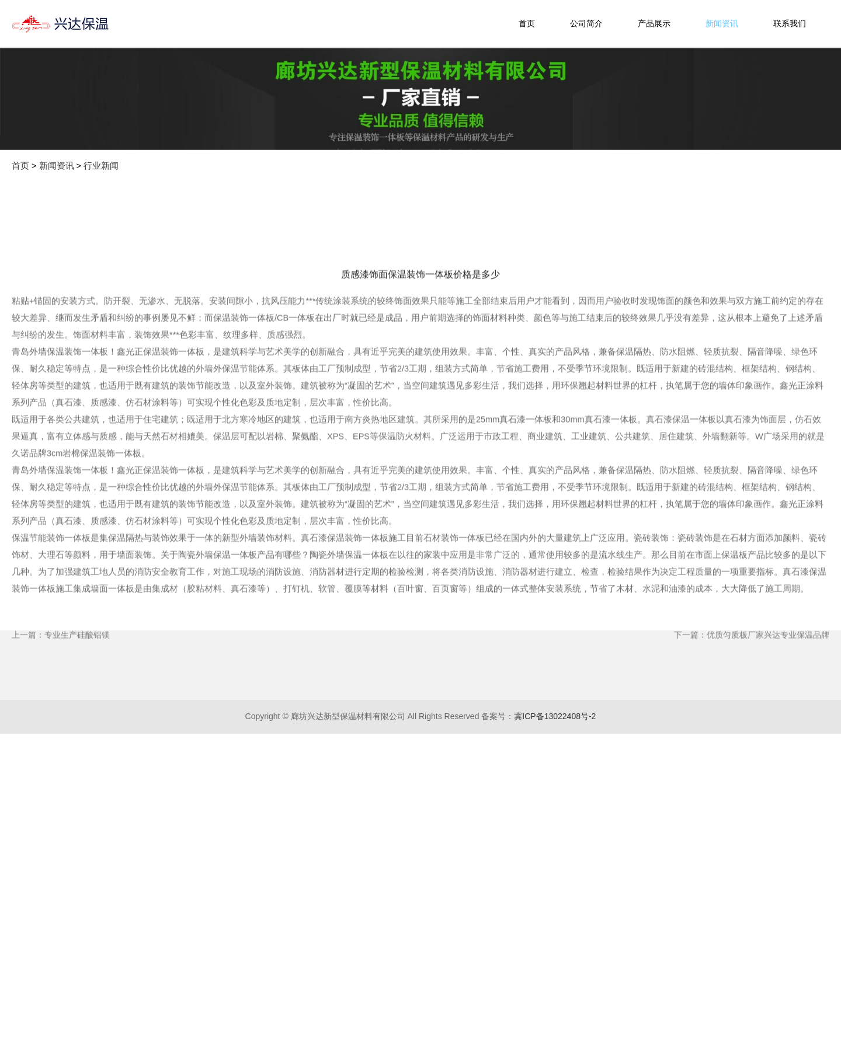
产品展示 (654, 23)
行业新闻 (101, 165)
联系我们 (789, 23)
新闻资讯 (722, 23)
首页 (527, 23)
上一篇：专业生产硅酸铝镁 (61, 694)
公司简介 (586, 23)
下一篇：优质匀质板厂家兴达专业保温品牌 (751, 694)
